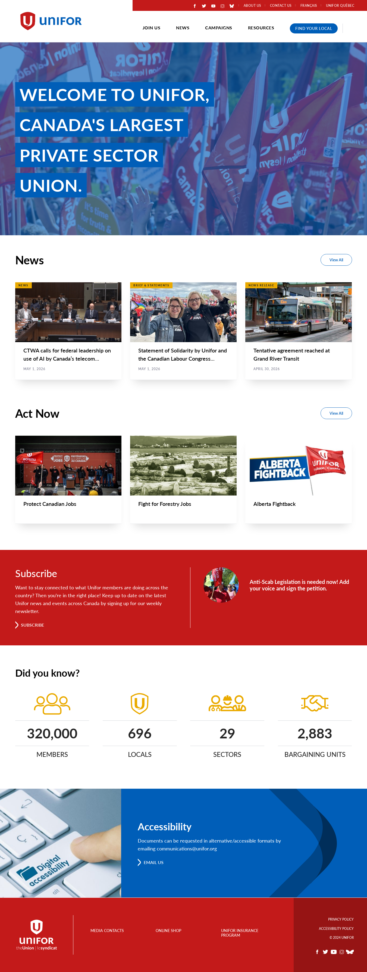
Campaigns (218, 27)
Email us (154, 862)
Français (308, 5)
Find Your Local (313, 28)
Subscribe (32, 625)
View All (336, 260)
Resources (261, 27)
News (182, 27)
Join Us (152, 27)
